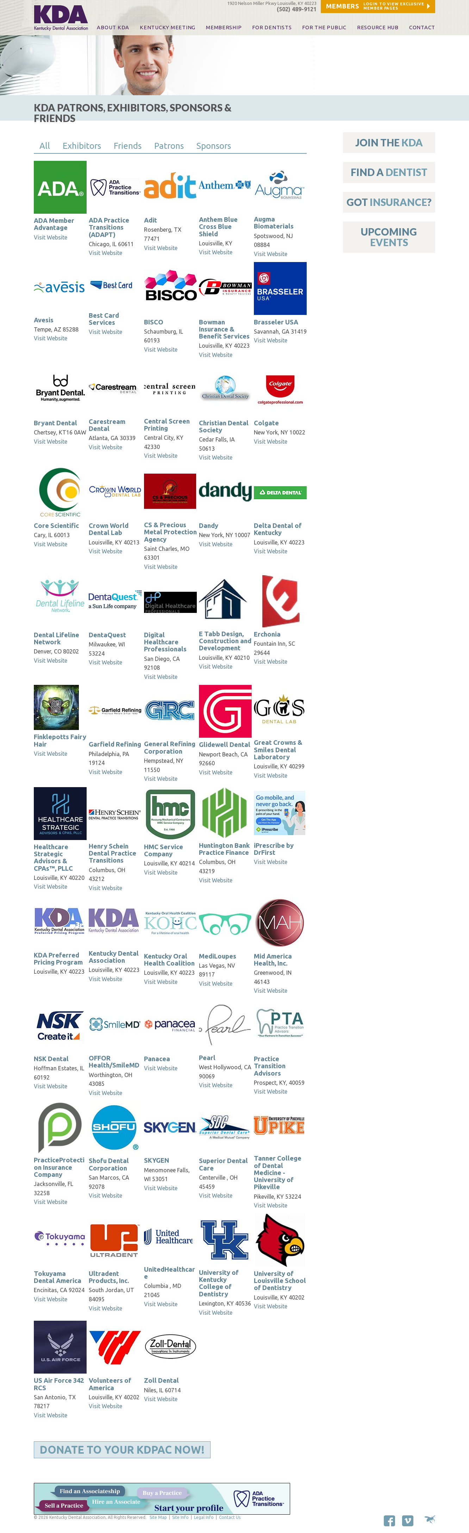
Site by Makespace (430, 1519)
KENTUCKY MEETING (167, 27)
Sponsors (213, 146)
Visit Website (50, 237)
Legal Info (204, 1517)
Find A (389, 172)
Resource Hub (378, 27)
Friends (128, 146)
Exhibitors (82, 146)
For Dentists (272, 27)
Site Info (180, 1517)
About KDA (113, 27)
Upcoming (389, 237)
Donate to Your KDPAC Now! (122, 1450)
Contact (422, 27)
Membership (224, 27)
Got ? (389, 202)
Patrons (169, 146)
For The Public (324, 27)
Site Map (158, 1517)
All (44, 146)
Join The (389, 142)
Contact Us (229, 1517)
